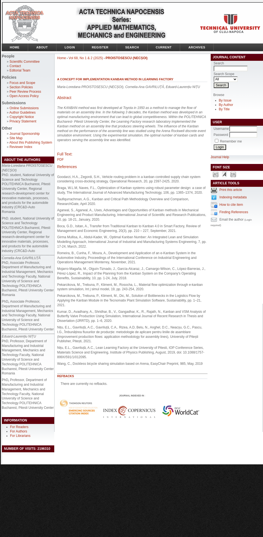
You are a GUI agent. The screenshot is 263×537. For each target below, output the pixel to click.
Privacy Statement (23, 121)
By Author (226, 105)
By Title (224, 109)
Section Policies (21, 87)
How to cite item (231, 205)
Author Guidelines (22, 112)
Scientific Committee (25, 62)
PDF (60, 159)
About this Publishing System (30, 142)
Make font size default (224, 174)
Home (15, 47)
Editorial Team (20, 70)
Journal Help (220, 157)
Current (164, 47)
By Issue (225, 100)
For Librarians (20, 436)
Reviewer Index (21, 147)
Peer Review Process (25, 92)
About (42, 47)
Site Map (16, 138)
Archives (196, 47)
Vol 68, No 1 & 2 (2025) (86, 58)
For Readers (19, 427)
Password (221, 135)
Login (70, 47)
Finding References (233, 212)
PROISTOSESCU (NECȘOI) (126, 58)
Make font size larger (233, 174)
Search (132, 47)
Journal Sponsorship (25, 134)
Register (100, 47)
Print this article (230, 190)
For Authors (18, 431)
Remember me (231, 141)
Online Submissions (24, 108)
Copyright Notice (22, 117)
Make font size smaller (215, 174)
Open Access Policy (24, 96)
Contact (15, 66)
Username (221, 129)
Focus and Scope (22, 83)
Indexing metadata (233, 197)
